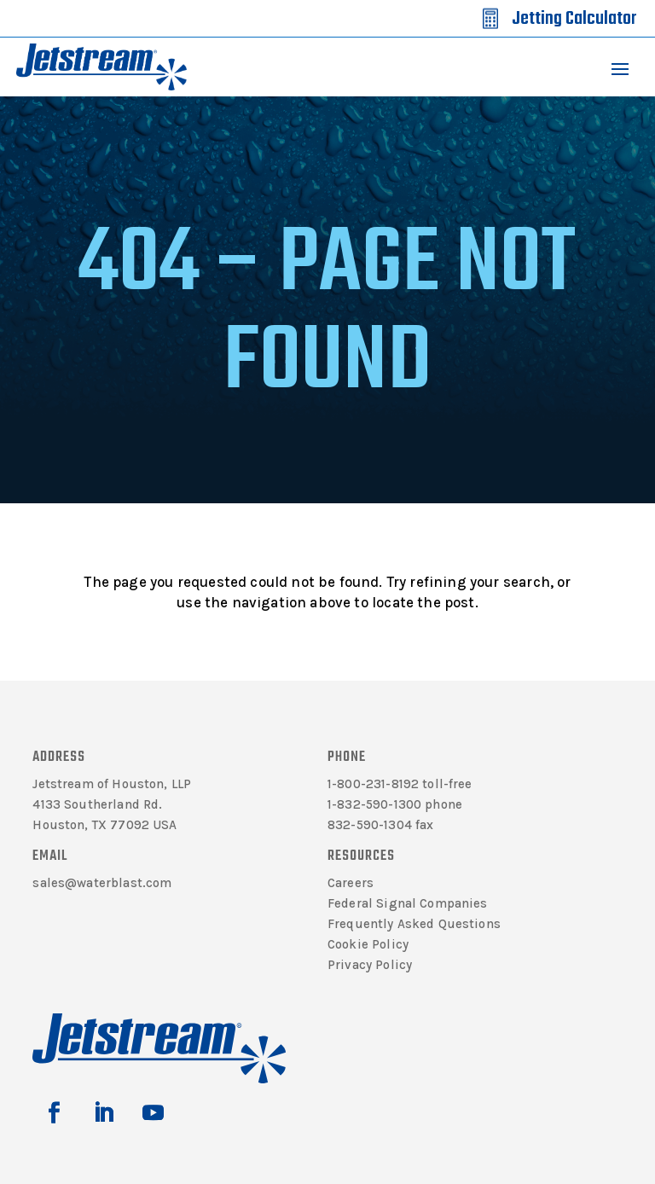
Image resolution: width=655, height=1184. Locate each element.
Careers (351, 883)
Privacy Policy (370, 964)
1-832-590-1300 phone (395, 804)
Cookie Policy (368, 944)
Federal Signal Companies (408, 903)
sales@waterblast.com (101, 883)
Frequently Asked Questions (414, 924)
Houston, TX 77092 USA (104, 825)
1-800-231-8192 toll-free (400, 784)
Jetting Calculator (574, 18)
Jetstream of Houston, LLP (111, 784)
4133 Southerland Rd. (97, 804)
